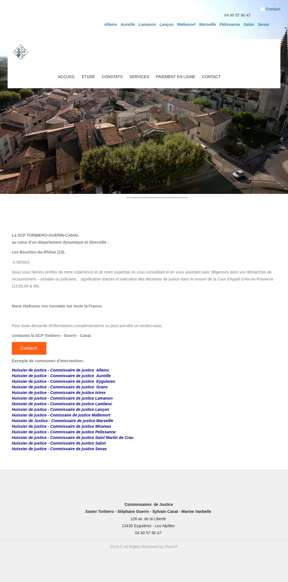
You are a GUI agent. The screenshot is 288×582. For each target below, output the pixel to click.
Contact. (29, 348)
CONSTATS (112, 76)
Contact (273, 9)
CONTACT (211, 76)
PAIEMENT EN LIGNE (175, 76)
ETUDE (88, 76)
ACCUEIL (66, 76)
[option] (144, 97)
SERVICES (139, 76)
